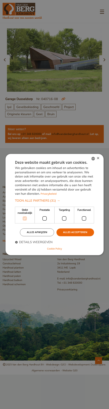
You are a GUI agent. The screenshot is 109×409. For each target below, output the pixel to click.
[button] (54, 201)
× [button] (98, 158)
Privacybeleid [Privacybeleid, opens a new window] (48, 194)
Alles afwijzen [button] (37, 232)
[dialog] (54, 204)
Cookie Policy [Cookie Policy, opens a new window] (54, 248)
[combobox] (93, 158)
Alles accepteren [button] (75, 232)
